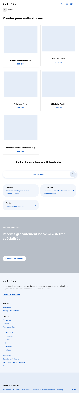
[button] (67, 4)
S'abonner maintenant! (14, 259)
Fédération (7, 320)
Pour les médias (9, 327)
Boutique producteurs (11, 311)
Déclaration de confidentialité (14, 362)
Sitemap (6, 366)
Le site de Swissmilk (11, 294)
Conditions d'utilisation (11, 359)
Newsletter (7, 307)
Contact (6, 323)
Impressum (7, 355)
